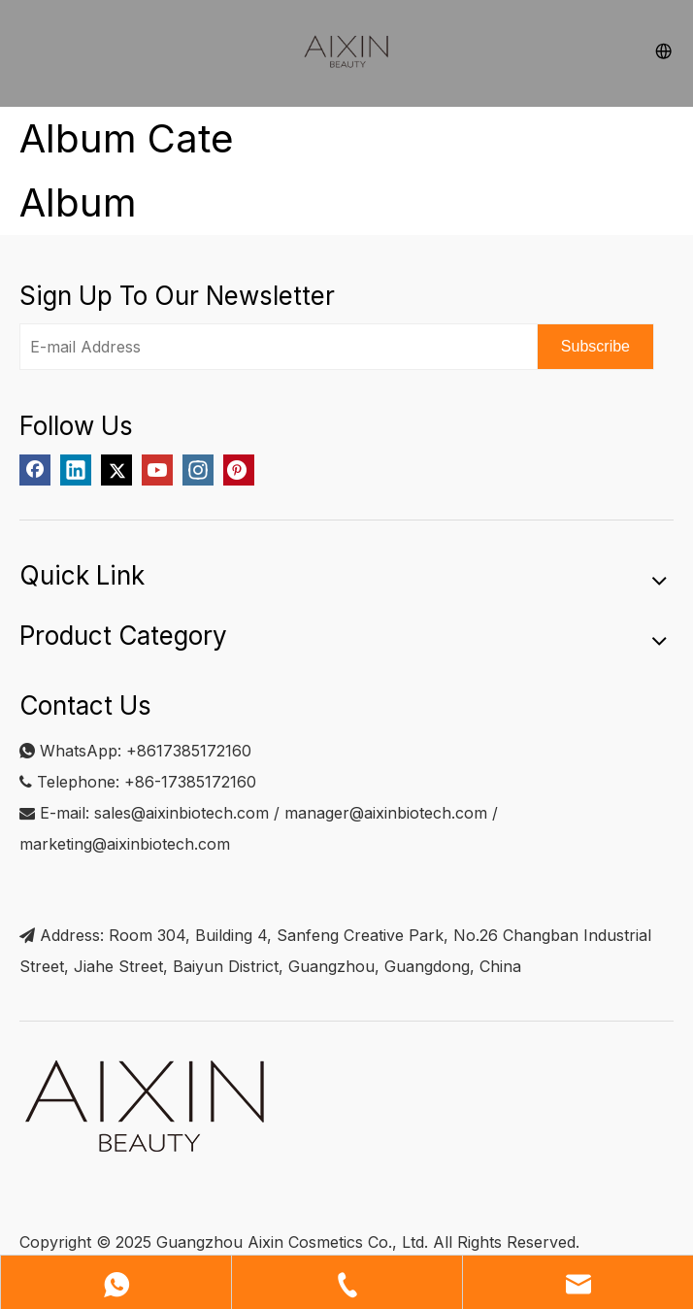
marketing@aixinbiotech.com (124, 844)
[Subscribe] (595, 346)
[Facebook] (34, 470)
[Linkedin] (75, 470)
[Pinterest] (238, 470)
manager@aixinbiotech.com (385, 812)
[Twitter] (116, 470)
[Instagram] (198, 470)
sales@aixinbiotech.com (181, 812)
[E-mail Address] (274, 346)
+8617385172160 (188, 750)
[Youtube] (157, 470)
